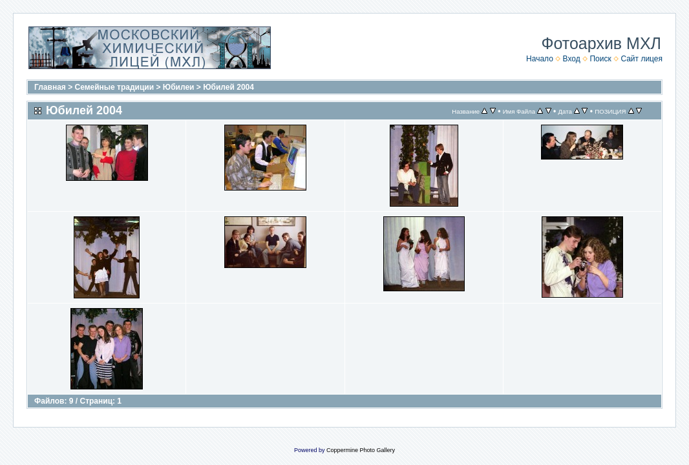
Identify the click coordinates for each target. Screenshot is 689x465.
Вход (571, 58)
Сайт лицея (641, 58)
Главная (50, 87)
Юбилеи (179, 87)
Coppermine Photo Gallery (360, 450)
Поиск (600, 58)
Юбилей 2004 (228, 87)
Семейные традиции (114, 87)
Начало (539, 58)
